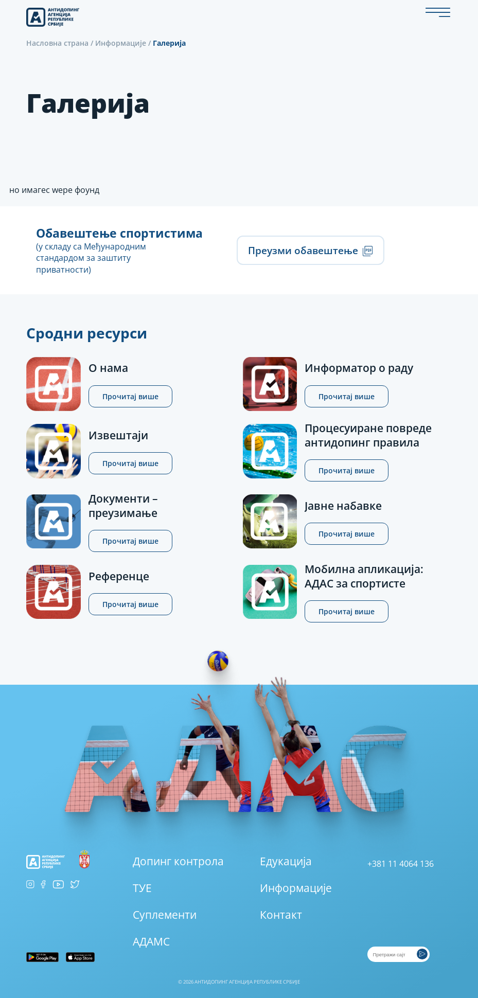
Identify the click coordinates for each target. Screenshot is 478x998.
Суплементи (165, 914)
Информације (120, 43)
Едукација (286, 861)
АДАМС (151, 941)
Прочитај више (130, 396)
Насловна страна (57, 43)
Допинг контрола (178, 861)
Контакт (281, 914)
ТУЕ (142, 888)
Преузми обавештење (310, 250)
